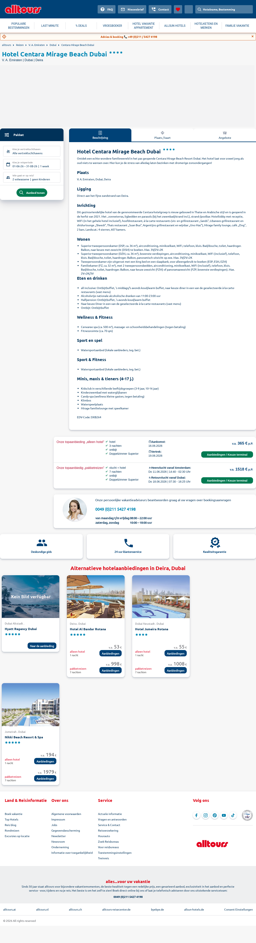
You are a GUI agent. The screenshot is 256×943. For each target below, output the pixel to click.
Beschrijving (100, 134)
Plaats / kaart (162, 134)
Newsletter (58, 836)
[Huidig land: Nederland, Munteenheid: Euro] (189, 9)
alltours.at (9, 909)
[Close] (252, 36)
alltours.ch (75, 909)
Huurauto (104, 836)
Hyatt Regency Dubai (21, 629)
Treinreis (103, 858)
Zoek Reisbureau (108, 841)
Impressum (58, 819)
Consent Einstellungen (238, 909)
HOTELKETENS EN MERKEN (206, 25)
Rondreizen (12, 830)
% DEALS (81, 25)
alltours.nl (42, 909)
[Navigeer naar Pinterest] (214, 815)
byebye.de (157, 909)
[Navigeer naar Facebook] (196, 815)
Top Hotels (11, 819)
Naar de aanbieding (42, 646)
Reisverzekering (108, 830)
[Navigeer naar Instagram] (205, 815)
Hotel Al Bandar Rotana (88, 629)
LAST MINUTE (50, 25)
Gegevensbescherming (65, 830)
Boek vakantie (13, 814)
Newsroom (58, 841)
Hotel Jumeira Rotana (151, 629)
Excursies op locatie (17, 836)
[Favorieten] (178, 9)
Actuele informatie (110, 814)
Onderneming (60, 847)
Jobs (54, 825)
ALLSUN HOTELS (175, 25)
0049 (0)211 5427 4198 (115, 509)
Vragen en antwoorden (112, 819)
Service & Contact (109, 825)
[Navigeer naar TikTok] (233, 815)
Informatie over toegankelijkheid (72, 852)
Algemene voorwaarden (66, 814)
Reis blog (10, 825)
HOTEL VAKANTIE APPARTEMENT (144, 25)
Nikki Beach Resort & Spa (24, 737)
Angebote (225, 134)
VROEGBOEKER (112, 25)
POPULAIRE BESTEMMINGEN (18, 25)
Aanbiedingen (110, 653)
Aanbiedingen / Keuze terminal (227, 454)
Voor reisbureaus (108, 847)
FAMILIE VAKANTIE (237, 25)
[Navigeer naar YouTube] (223, 815)
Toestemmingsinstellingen (115, 852)
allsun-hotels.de (194, 909)
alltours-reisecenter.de (116, 909)
